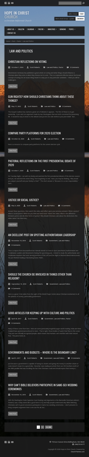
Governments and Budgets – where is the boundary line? (42, 352)
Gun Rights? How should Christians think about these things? (41, 98)
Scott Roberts (35, 67)
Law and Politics (28, 41)
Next (48, 427)
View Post (12, 86)
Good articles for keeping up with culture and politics (41, 313)
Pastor (19, 41)
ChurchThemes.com (78, 452)
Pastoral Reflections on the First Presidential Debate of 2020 (42, 163)
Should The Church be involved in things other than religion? (39, 276)
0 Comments (74, 67)
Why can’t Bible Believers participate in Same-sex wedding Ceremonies (42, 387)
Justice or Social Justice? (23, 200)
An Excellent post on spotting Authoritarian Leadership (42, 235)
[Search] (70, 3)
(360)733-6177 (80, 444)
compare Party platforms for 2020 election (34, 133)
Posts (13, 41)
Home (8, 41)
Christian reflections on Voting (27, 61)
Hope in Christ (16, 15)
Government (53, 241)
